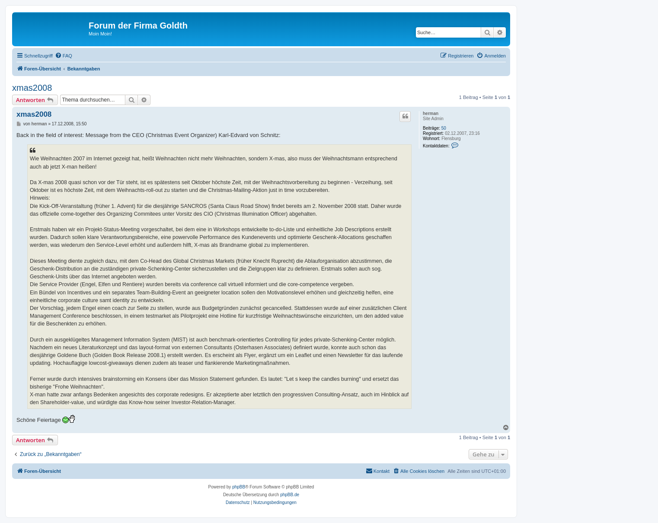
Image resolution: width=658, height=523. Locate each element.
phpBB (238, 487)
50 (443, 128)
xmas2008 (32, 87)
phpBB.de (289, 494)
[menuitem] (63, 56)
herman (430, 113)
